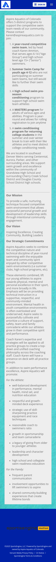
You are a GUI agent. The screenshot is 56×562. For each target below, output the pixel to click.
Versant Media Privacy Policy (21, 553)
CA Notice (40, 553)
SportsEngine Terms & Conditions (28, 556)
